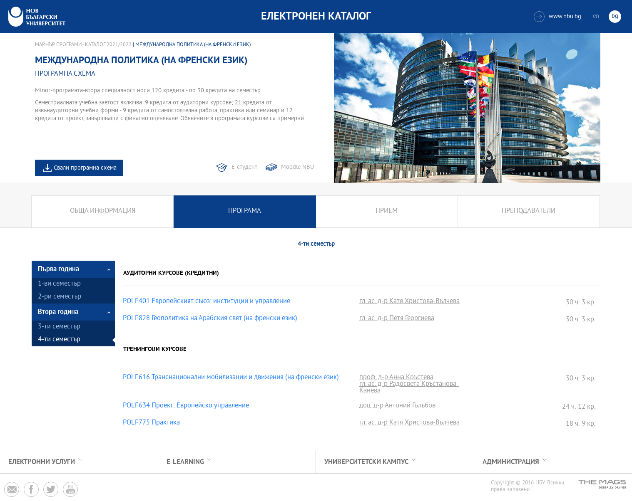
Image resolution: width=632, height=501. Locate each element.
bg (615, 16)
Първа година (58, 269)
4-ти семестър (59, 340)
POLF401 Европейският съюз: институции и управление (206, 302)
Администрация (511, 462)
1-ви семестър (59, 284)
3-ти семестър (59, 327)
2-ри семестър (59, 297)
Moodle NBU (297, 167)
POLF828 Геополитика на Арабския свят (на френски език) (210, 319)
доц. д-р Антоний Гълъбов (397, 406)
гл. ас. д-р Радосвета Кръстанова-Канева (409, 388)
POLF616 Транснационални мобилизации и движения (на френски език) (231, 378)
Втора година (58, 312)
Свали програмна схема (85, 168)
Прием (387, 211)
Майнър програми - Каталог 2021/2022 (83, 45)
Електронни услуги (41, 462)
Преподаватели (528, 211)
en (596, 16)
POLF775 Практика (151, 423)
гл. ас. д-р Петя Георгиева (396, 319)
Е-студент (244, 167)
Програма (244, 211)
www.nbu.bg (557, 16)
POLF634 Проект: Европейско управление (186, 406)
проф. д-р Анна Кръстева (396, 378)
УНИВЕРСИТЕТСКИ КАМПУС (366, 462)
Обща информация (102, 211)
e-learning (185, 462)
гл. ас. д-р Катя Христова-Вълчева (409, 302)
